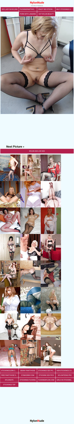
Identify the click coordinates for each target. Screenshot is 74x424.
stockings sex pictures (46, 371)
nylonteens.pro (65, 375)
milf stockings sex (64, 9)
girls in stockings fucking (65, 380)
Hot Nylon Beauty (46, 14)
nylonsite (9, 380)
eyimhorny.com (27, 375)
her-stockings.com (65, 371)
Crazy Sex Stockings (46, 9)
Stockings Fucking (28, 380)
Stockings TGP (9, 385)
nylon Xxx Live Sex (37, 151)
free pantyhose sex (9, 375)
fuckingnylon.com (46, 380)
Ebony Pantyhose (27, 371)
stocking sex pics (46, 375)
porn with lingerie (28, 14)
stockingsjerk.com (9, 371)
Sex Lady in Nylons (10, 9)
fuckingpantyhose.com (28, 9)
